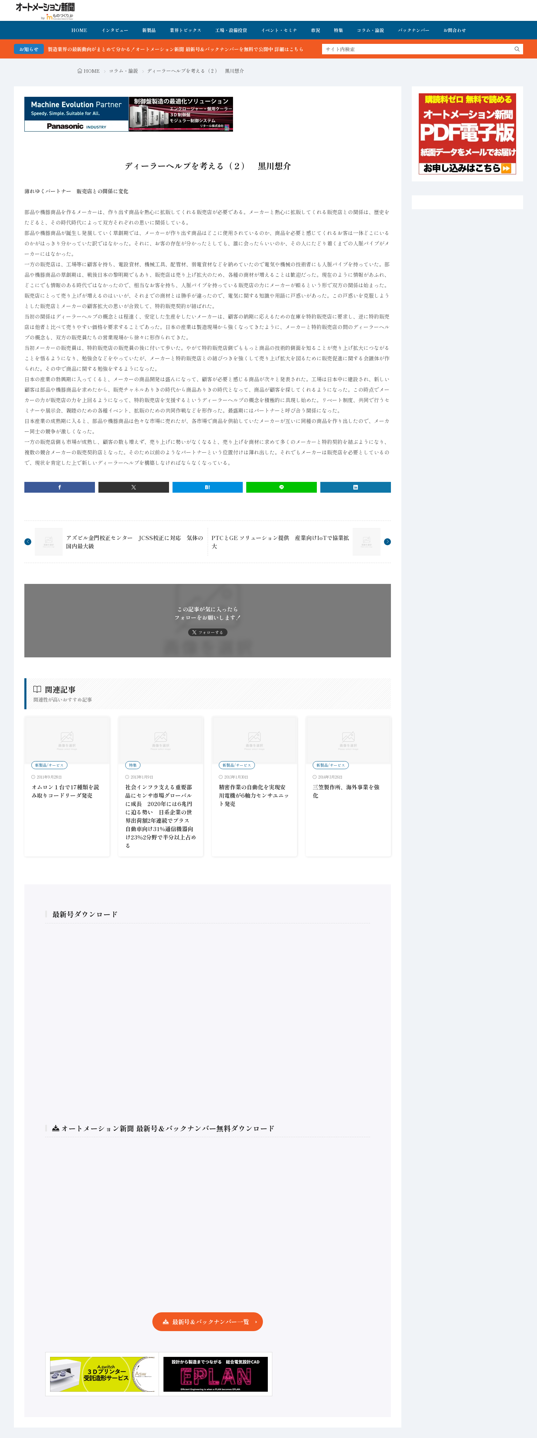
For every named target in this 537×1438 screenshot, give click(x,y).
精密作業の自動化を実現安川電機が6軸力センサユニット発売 (254, 795)
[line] (281, 487)
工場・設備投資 (231, 30)
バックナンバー (414, 30)
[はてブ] (208, 487)
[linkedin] (355, 487)
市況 (315, 30)
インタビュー (114, 30)
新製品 (149, 30)
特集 (338, 30)
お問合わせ (454, 30)
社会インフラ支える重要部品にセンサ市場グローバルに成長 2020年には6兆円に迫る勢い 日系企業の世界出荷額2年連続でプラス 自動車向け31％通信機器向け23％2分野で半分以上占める (160, 816)
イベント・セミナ (279, 30)
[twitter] (133, 487)
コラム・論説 (370, 30)
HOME (79, 30)
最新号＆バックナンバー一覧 (210, 1321)
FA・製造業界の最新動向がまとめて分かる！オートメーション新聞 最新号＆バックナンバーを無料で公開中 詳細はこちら (193, 49)
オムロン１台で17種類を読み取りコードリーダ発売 (65, 791)
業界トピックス (185, 30)
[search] (517, 49)
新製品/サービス (49, 765)
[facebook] (59, 487)
